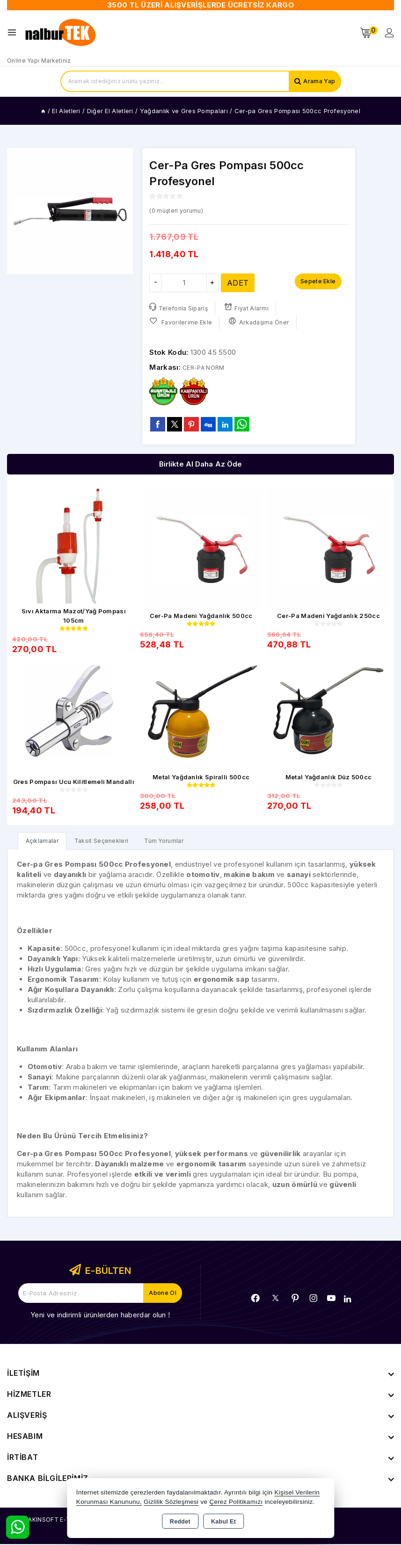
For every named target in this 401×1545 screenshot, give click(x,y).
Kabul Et (223, 1521)
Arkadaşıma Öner (261, 321)
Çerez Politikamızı (235, 1501)
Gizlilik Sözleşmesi (171, 1501)
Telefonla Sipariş (179, 307)
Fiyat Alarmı (249, 307)
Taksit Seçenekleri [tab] (110, 841)
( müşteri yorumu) (181, 210)
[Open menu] (14, 32)
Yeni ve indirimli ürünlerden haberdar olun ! (100, 1315)
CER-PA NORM (207, 367)
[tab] (45, 841)
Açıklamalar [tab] (45, 841)
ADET (237, 282)
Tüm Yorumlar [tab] (180, 841)
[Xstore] (61, 32)
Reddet (180, 1521)
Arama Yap (317, 81)
